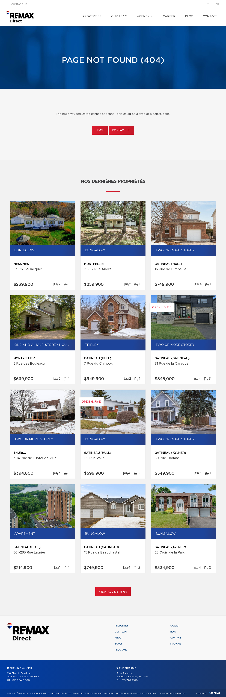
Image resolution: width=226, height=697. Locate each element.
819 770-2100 (130, 680)
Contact (210, 16)
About (119, 638)
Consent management (175, 693)
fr (217, 4)
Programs (121, 650)
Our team (119, 16)
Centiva (214, 693)
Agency (143, 16)
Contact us (19, 4)
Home (100, 130)
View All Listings (113, 592)
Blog (189, 16)
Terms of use (154, 693)
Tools (119, 644)
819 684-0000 (21, 680)
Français (175, 644)
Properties (92, 16)
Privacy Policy (137, 693)
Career (169, 16)
